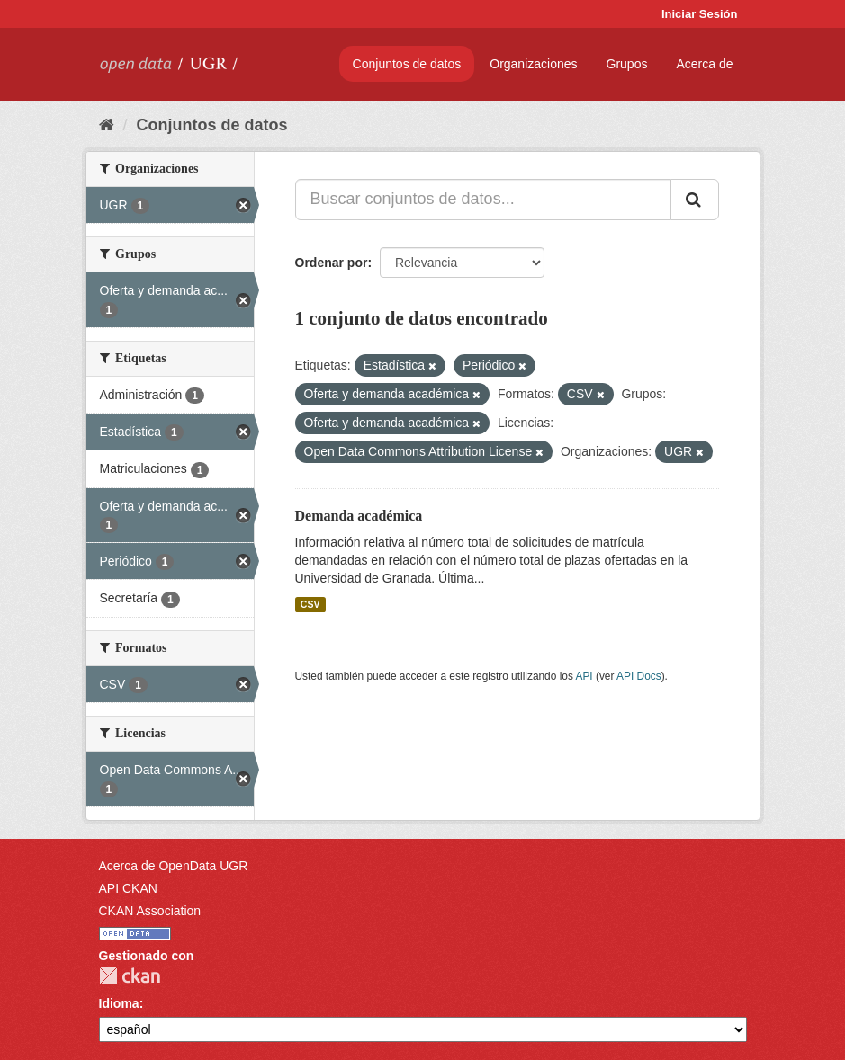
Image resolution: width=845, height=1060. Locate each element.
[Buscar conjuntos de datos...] (483, 199)
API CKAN (128, 888)
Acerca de (704, 64)
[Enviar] (694, 199)
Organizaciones (533, 64)
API (583, 676)
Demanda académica (359, 515)
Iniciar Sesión (699, 14)
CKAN (129, 975)
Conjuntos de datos (407, 64)
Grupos (627, 64)
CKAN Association (150, 911)
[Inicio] (106, 125)
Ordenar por (331, 262)
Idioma (119, 1003)
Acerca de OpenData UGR (173, 866)
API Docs (638, 676)
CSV (310, 604)
